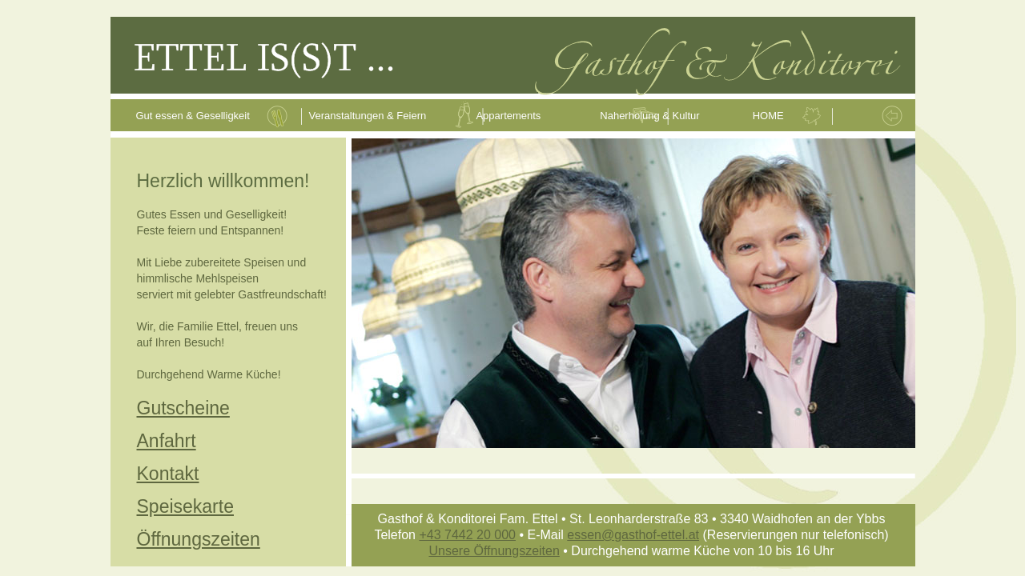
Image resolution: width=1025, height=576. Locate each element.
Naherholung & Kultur (649, 116)
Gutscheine (183, 408)
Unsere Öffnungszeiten (493, 551)
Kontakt (168, 473)
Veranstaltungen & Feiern (367, 116)
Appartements (508, 116)
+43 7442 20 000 (467, 535)
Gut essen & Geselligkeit (194, 116)
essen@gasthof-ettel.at (633, 535)
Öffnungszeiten (198, 539)
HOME (768, 116)
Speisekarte (185, 506)
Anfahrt (166, 440)
